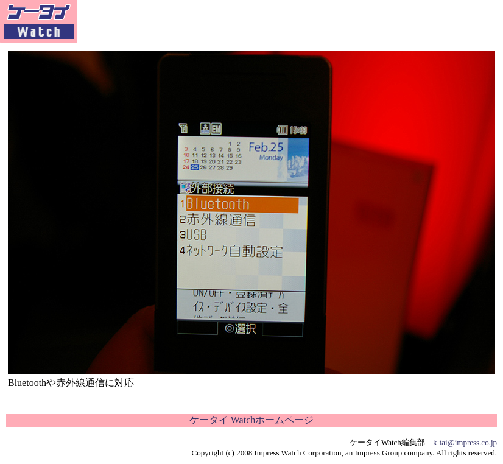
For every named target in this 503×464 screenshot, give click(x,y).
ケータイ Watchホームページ (251, 420)
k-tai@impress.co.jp (465, 442)
